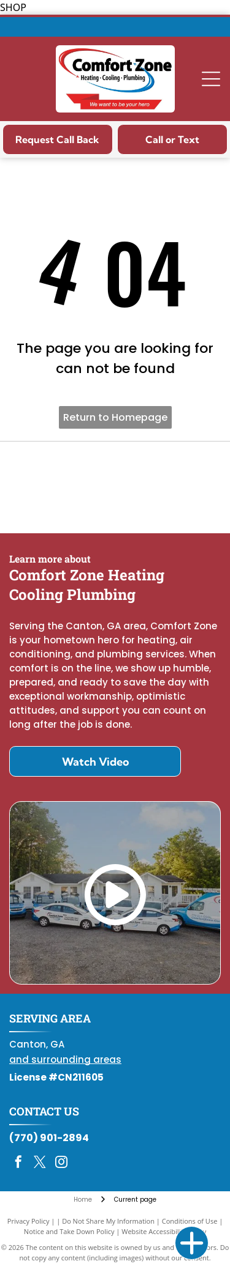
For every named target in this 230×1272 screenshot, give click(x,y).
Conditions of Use (190, 1221)
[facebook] (18, 1163)
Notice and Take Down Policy (69, 1231)
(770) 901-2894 (49, 1138)
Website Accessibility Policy (163, 1231)
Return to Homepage (115, 417)
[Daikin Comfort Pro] (115, 487)
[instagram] (61, 1163)
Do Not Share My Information (108, 1221)
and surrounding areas (65, 1059)
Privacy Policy (28, 1221)
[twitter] (40, 1163)
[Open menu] (211, 79)
